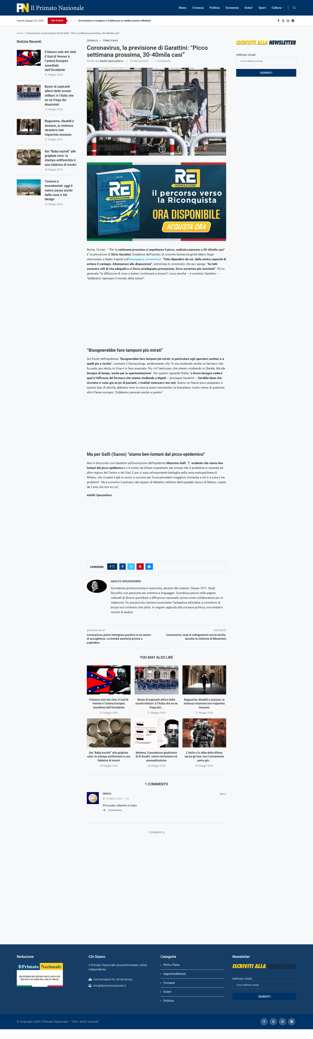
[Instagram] (288, 20)
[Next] (75, 21)
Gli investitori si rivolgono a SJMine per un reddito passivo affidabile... (115, 20)
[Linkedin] (292, 20)
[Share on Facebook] (122, 566)
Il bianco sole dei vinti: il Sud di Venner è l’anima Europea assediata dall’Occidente (108, 703)
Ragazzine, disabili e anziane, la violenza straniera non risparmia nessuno (204, 703)
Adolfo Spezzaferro (111, 61)
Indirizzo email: (266, 59)
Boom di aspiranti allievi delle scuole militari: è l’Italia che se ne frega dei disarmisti (59, 95)
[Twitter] (283, 20)
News (182, 8)
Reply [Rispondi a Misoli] (223, 794)
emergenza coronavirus (145, 259)
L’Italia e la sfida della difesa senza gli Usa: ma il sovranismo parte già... (204, 756)
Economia (232, 8)
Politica (215, 8)
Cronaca (198, 8)
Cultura (276, 8)
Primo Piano (171, 965)
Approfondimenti (174, 974)
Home (20, 33)
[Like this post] (113, 566)
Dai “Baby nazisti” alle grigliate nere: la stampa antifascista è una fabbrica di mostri (108, 756)
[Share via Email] (149, 566)
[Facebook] (278, 20)
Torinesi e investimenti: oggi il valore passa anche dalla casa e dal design (59, 190)
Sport (262, 8)
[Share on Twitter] (131, 566)
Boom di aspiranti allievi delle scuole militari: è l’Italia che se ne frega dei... (156, 703)
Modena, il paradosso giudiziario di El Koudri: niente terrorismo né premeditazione (156, 756)
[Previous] (71, 21)
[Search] (294, 7)
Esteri (249, 8)
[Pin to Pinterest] (140, 566)
